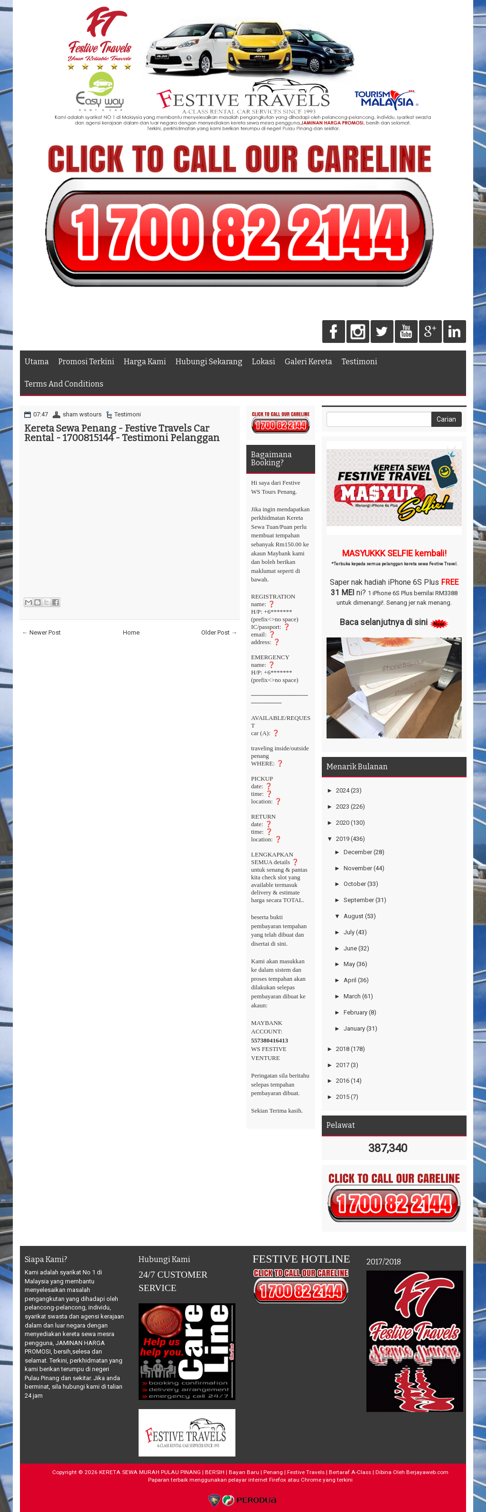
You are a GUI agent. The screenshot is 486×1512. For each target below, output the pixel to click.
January (354, 1028)
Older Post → (219, 632)
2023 (342, 806)
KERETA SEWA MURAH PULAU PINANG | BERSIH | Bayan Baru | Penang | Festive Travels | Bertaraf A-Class (235, 1472)
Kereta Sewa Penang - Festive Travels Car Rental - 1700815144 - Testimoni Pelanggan (122, 433)
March (352, 996)
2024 (342, 790)
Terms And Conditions (64, 383)
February (355, 1012)
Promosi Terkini (86, 361)
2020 (342, 822)
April (350, 980)
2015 (342, 1096)
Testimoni (359, 361)
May (349, 964)
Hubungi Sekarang (209, 361)
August (354, 916)
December (358, 852)
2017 (342, 1065)
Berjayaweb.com (427, 1472)
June (350, 948)
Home (131, 632)
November (358, 868)
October (355, 883)
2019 (342, 838)
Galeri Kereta (308, 361)
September (359, 900)
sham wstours (82, 414)
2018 (342, 1048)
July (349, 932)
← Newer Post (41, 632)
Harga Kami (145, 361)
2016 (342, 1080)
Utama (37, 361)
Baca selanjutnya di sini (384, 622)
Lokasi (263, 361)
